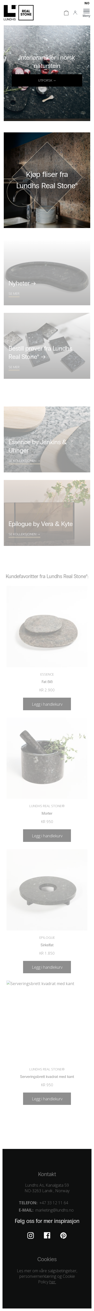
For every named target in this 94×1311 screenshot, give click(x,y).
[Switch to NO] (87, 3)
